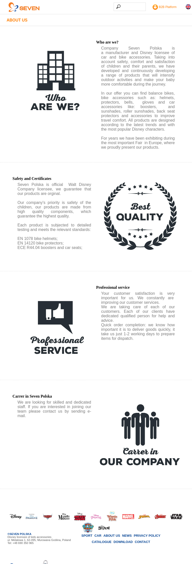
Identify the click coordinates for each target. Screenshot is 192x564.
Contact (142, 542)
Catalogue (101, 542)
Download (123, 542)
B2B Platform (165, 7)
